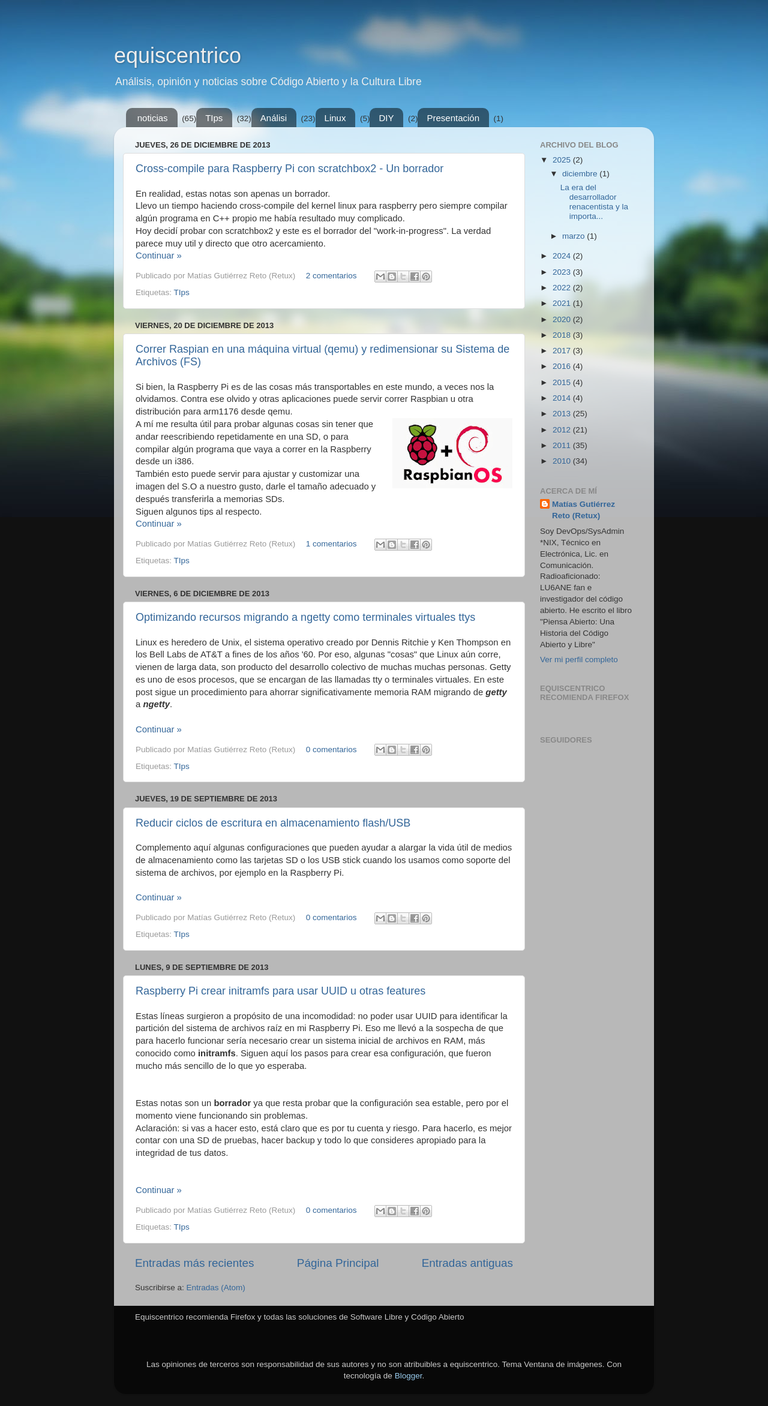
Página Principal (338, 1263)
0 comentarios (331, 749)
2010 (563, 460)
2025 (563, 159)
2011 (563, 445)
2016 (563, 366)
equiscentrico (177, 55)
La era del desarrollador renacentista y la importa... (594, 202)
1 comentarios (331, 543)
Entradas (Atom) (216, 1287)
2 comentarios (331, 275)
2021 (563, 303)
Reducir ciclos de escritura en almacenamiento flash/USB (273, 823)
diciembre (580, 173)
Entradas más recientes (194, 1263)
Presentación (453, 118)
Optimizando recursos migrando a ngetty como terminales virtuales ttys (305, 617)
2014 (563, 397)
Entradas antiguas (467, 1263)
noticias (152, 118)
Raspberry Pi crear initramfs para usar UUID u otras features (280, 991)
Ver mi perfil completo (579, 659)
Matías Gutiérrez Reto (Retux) (583, 510)
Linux (335, 118)
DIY (386, 118)
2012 (563, 429)
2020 (563, 319)
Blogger (408, 1375)
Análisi (273, 118)
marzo (574, 236)
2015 (563, 382)
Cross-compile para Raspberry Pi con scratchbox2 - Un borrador (289, 169)
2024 (563, 255)
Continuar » (159, 255)
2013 (563, 413)
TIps (214, 118)
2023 (563, 272)
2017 (563, 350)
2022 (563, 287)
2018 (563, 335)
